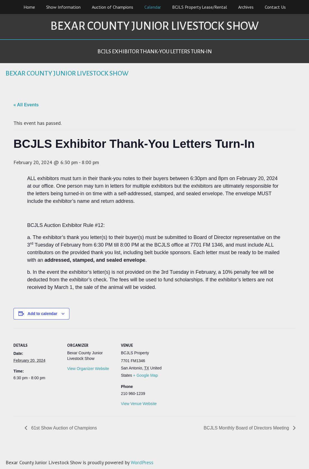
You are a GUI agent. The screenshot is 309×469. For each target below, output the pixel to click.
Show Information (63, 7)
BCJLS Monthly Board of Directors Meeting (247, 428)
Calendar (152, 7)
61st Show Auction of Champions (63, 428)
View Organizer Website (88, 368)
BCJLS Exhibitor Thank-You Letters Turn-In (154, 51)
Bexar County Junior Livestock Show (154, 26)
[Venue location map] (204, 367)
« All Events (26, 104)
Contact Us (275, 7)
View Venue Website (139, 403)
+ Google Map (145, 375)
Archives (246, 7)
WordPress (142, 462)
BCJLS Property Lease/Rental (199, 7)
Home (29, 7)
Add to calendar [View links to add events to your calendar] (42, 313)
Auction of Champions (112, 7)
